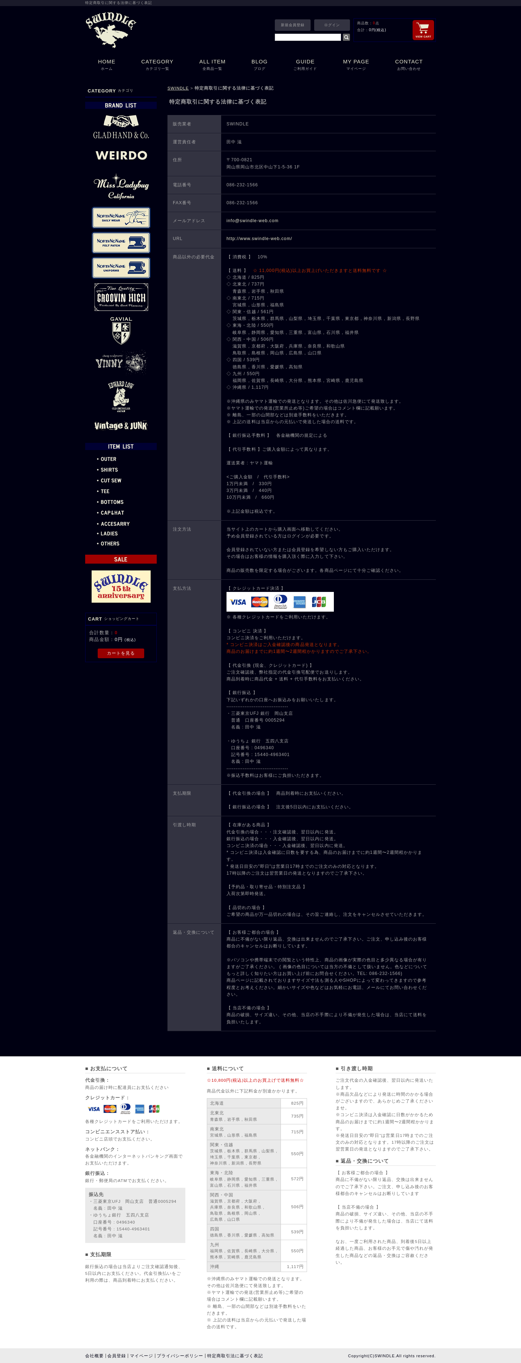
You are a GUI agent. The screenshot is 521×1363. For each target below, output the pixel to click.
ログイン (332, 25)
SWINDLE (178, 88)
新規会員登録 (293, 25)
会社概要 (94, 1356)
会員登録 (116, 1356)
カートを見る (121, 653)
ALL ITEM (212, 65)
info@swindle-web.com (253, 220)
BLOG (260, 65)
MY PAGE (356, 65)
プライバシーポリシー (180, 1356)
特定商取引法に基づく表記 (235, 1356)
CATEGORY (157, 65)
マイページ (141, 1356)
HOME (106, 65)
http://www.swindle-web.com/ (259, 238)
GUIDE (305, 65)
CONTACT (409, 65)
